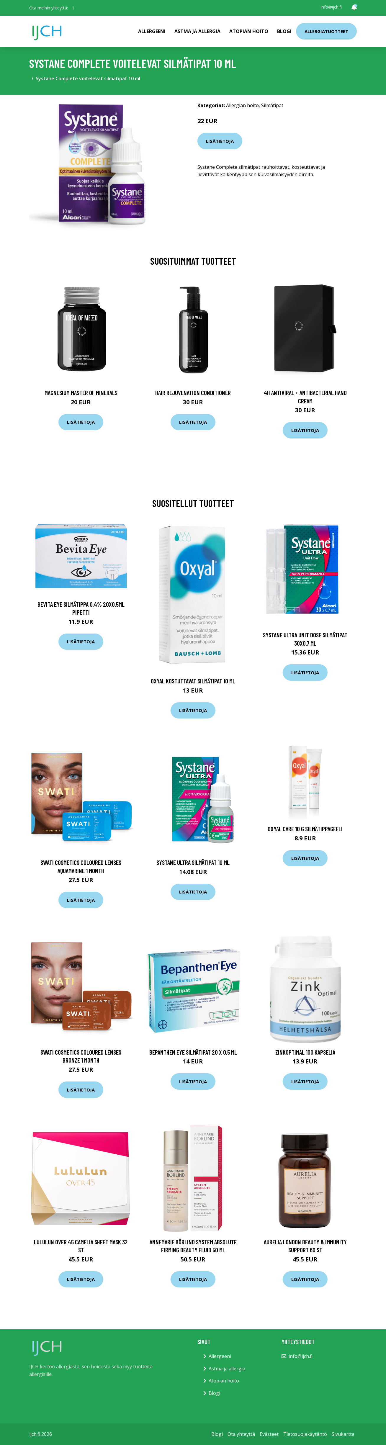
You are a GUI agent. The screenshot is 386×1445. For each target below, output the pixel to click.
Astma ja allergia (197, 31)
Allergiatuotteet (326, 31)
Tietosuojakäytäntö (305, 1434)
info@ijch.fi (331, 7)
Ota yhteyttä (241, 1434)
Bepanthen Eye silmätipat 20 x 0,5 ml (193, 1052)
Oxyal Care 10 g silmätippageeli (305, 828)
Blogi (284, 31)
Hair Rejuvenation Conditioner (193, 392)
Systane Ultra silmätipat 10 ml (193, 862)
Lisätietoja (220, 141)
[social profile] (73, 8)
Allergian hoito (242, 105)
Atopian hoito (248, 31)
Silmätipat (272, 105)
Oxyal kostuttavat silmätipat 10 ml (193, 681)
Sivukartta (343, 1434)
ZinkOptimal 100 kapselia (305, 1052)
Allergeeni (152, 31)
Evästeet (269, 1434)
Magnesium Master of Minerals (81, 392)
